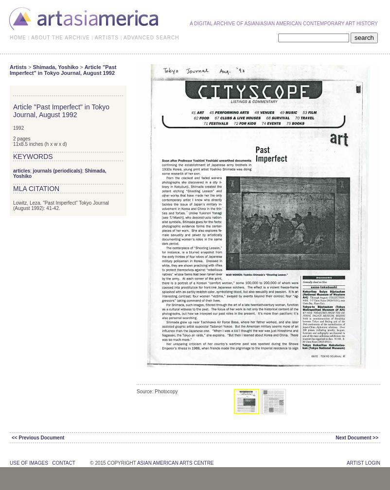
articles (21, 171)
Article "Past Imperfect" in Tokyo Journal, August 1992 (63, 70)
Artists (18, 67)
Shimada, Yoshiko (55, 67)
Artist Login (363, 463)
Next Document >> (357, 437)
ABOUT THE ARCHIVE (60, 37)
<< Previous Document (38, 437)
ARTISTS (107, 37)
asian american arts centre (175, 463)
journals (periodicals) (57, 171)
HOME (18, 37)
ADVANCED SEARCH (151, 37)
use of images (29, 463)
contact (63, 463)
